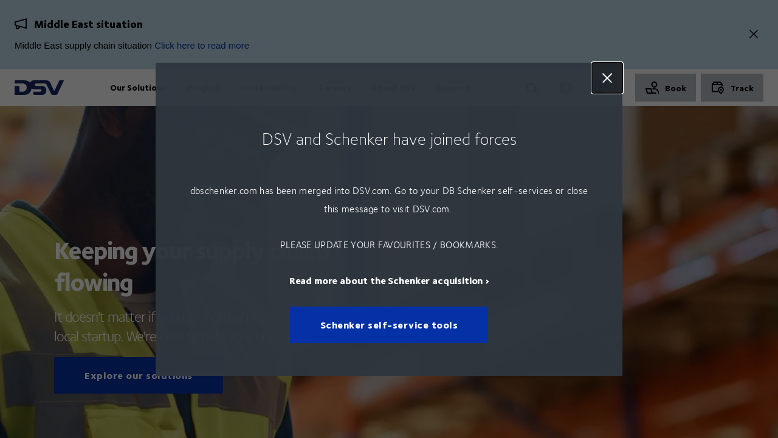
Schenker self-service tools (389, 324)
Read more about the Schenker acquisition (386, 279)
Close (607, 78)
